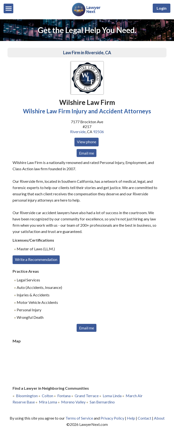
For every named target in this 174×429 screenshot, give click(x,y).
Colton (47, 395)
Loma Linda (112, 395)
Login (162, 8)
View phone (86, 141)
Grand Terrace (87, 395)
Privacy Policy (112, 418)
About (159, 418)
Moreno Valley (73, 402)
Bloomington (27, 395)
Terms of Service (79, 418)
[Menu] (8, 8)
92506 (98, 131)
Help (131, 418)
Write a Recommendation (36, 259)
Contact (144, 418)
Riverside (78, 131)
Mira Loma (48, 402)
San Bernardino (102, 402)
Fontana (64, 395)
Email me (86, 153)
